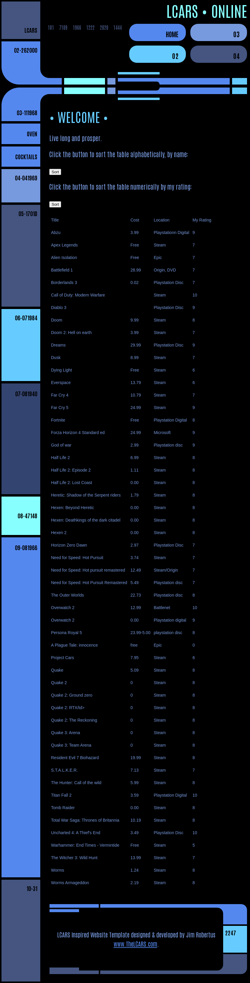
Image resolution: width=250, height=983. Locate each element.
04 (236, 56)
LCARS (30, 30)
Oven (32, 133)
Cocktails (26, 156)
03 (236, 34)
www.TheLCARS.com (135, 944)
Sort (55, 172)
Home (172, 34)
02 (175, 56)
